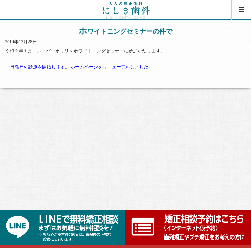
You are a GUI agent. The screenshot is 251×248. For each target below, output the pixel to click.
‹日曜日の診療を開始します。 (39, 67)
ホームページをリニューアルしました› (110, 67)
